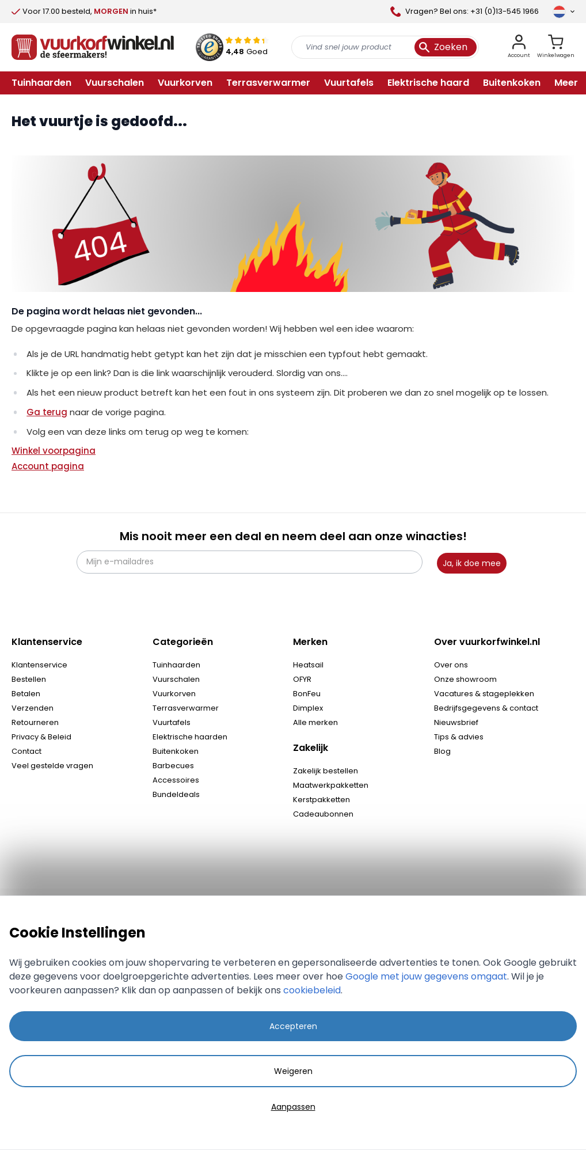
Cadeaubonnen (323, 814)
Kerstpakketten (321, 799)
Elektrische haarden (190, 736)
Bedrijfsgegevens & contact (486, 708)
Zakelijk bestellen (325, 770)
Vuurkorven (174, 693)
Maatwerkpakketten (330, 785)
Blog (442, 751)
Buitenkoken (176, 751)
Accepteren (293, 1026)
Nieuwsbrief (456, 722)
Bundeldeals (176, 794)
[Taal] (563, 11)
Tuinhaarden (176, 664)
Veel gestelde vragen (52, 765)
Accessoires (176, 780)
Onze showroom (465, 679)
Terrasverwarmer (186, 708)
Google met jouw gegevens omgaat (426, 976)
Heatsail (308, 664)
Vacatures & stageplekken (484, 693)
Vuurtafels (172, 722)
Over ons (451, 664)
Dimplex (308, 708)
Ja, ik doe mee (472, 563)
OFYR (302, 679)
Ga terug (46, 412)
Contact (26, 751)
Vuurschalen (176, 679)
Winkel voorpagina (54, 451)
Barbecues (173, 765)
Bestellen (29, 679)
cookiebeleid (312, 990)
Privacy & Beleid (41, 736)
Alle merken (315, 722)
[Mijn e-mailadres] (250, 562)
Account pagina (48, 466)
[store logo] (93, 47)
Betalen (26, 693)
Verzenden (33, 708)
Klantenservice (39, 664)
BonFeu (307, 693)
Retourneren (35, 722)
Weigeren (293, 1071)
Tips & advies (459, 736)
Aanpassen (293, 1107)
